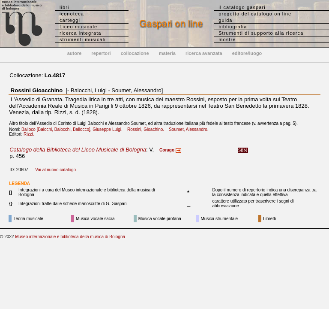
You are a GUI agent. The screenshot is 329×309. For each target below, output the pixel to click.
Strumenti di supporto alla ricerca (260, 33)
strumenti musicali (83, 39)
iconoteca (72, 13)
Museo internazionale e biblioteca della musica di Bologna (70, 236)
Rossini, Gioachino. (147, 129)
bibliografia (232, 26)
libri (64, 7)
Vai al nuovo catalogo (55, 169)
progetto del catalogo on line (254, 13)
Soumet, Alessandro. (190, 129)
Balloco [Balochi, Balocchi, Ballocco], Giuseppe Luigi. (73, 129)
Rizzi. (31, 134)
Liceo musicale (78, 26)
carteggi (70, 20)
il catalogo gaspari (242, 7)
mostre (227, 39)
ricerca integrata (81, 33)
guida (225, 20)
